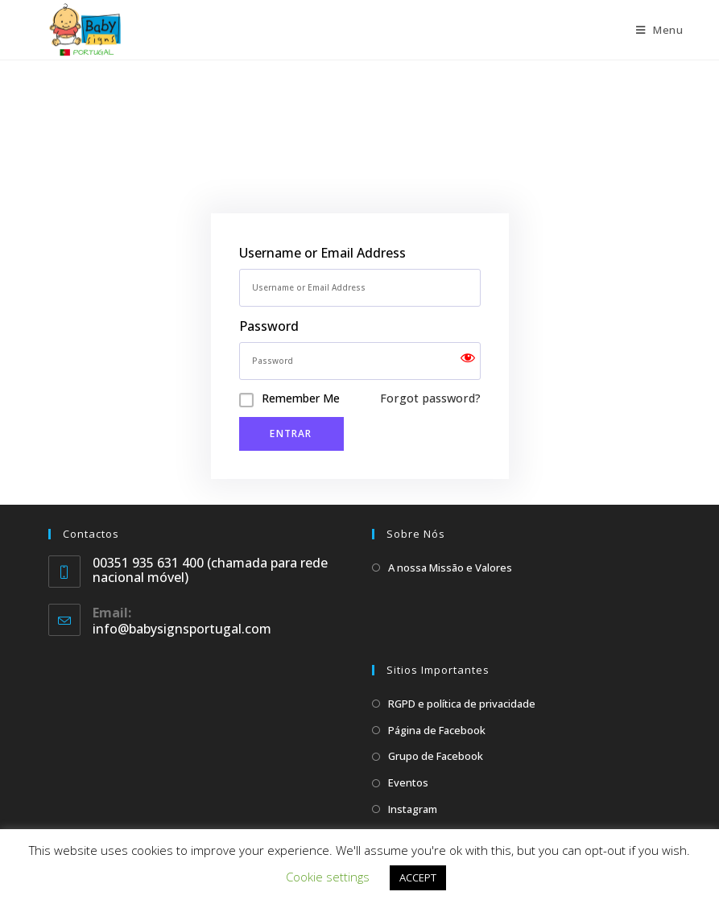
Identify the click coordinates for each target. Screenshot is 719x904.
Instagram (412, 809)
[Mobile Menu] (660, 30)
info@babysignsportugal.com (182, 629)
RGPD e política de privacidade (461, 703)
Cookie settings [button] (328, 877)
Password (269, 326)
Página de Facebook (437, 730)
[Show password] (468, 361)
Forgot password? (430, 398)
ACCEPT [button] (417, 877)
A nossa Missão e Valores (450, 567)
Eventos (408, 782)
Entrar (291, 433)
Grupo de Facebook (435, 756)
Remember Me (301, 398)
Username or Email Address (322, 253)
